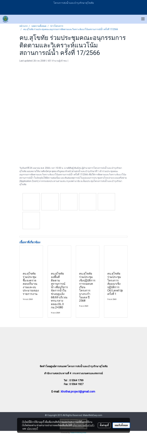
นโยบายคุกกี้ (32, 428)
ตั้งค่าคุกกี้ (104, 425)
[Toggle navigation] (142, 19)
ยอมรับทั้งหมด (121, 425)
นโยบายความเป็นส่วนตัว (83, 425)
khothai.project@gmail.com (78, 391)
